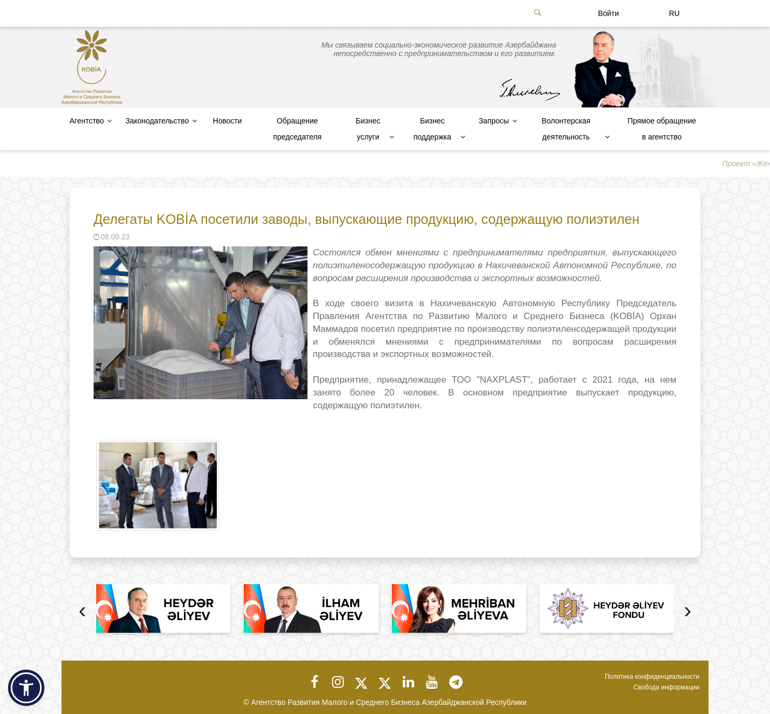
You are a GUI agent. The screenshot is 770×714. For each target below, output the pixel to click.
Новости (227, 121)
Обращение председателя (297, 129)
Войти (608, 13)
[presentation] (82, 611)
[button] (26, 687)
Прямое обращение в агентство (662, 129)
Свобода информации (666, 687)
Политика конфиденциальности (652, 676)
